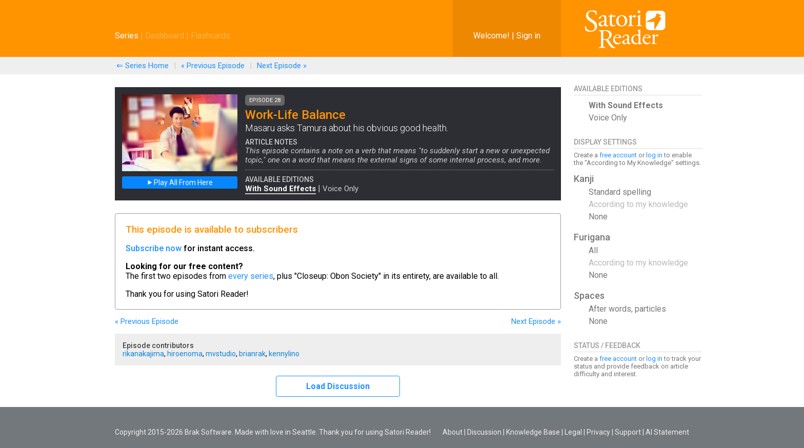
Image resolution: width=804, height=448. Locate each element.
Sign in (528, 35)
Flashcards (210, 35)
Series (126, 35)
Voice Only (340, 188)
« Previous (213, 65)
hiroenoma (185, 354)
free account (618, 155)
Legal (573, 432)
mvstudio (221, 354)
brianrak (252, 354)
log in (654, 155)
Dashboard (164, 35)
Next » (282, 65)
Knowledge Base (533, 432)
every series (250, 276)
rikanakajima (143, 354)
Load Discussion (338, 386)
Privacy (598, 432)
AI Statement (667, 432)
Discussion (484, 432)
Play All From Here (180, 182)
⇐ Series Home (142, 65)
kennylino (284, 354)
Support (628, 432)
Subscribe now (154, 248)
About (453, 432)
